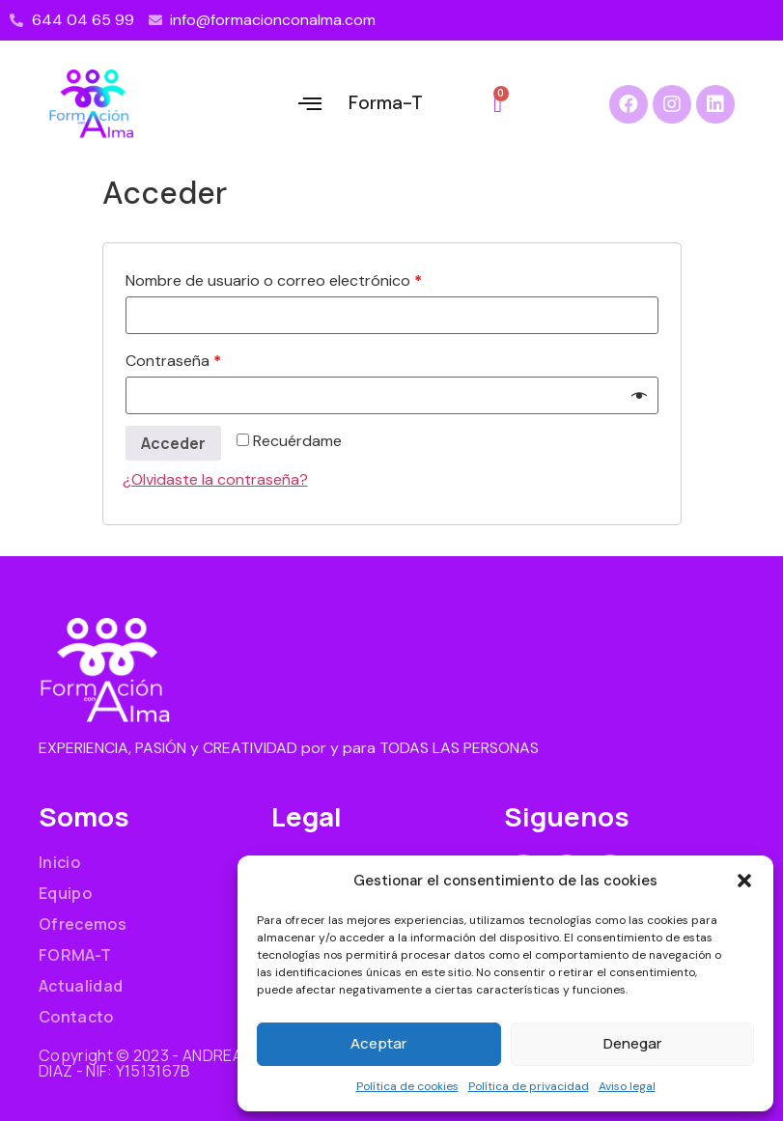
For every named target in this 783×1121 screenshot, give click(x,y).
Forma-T (386, 103)
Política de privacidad (528, 1086)
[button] (744, 880)
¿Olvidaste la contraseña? (215, 479)
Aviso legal (627, 1086)
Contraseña (173, 360)
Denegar (632, 1043)
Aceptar (378, 1043)
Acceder (173, 443)
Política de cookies (407, 1086)
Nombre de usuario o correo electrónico (274, 280)
